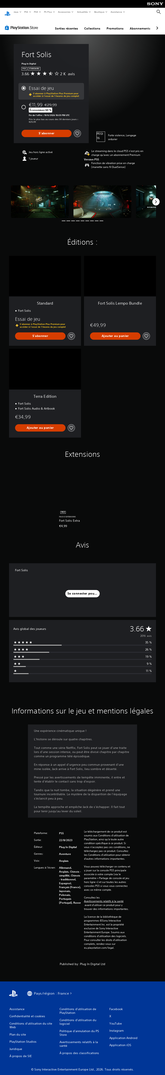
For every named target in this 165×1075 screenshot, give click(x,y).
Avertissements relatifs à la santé (104, 897)
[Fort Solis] (40, 197)
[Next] (156, 197)
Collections (92, 24)
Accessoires (64, 11)
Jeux (16, 11)
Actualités (82, 11)
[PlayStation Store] (22, 23)
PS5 (26, 11)
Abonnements (140, 24)
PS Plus (48, 11)
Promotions (115, 24)
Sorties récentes (66, 24)
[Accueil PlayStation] (7, 12)
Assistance (116, 11)
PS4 (36, 11)
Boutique (99, 11)
